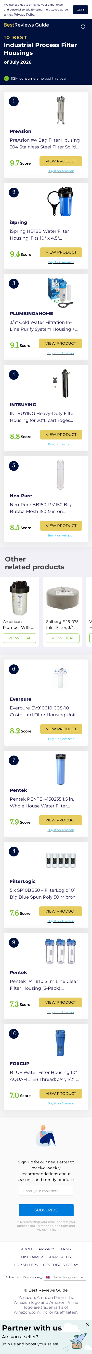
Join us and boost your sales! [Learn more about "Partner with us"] (30, 1344)
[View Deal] (19, 612)
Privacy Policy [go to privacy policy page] (25, 14)
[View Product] (46, 135)
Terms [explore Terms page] (65, 1249)
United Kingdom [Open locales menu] (65, 1277)
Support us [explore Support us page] (59, 1257)
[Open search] (83, 27)
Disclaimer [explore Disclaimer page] (32, 1257)
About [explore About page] (27, 1249)
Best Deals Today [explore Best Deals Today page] (60, 1265)
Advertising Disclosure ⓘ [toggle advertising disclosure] (24, 1277)
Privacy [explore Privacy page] (46, 1249)
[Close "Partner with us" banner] (87, 1324)
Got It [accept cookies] (80, 10)
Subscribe (46, 1210)
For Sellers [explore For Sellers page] (26, 1265)
